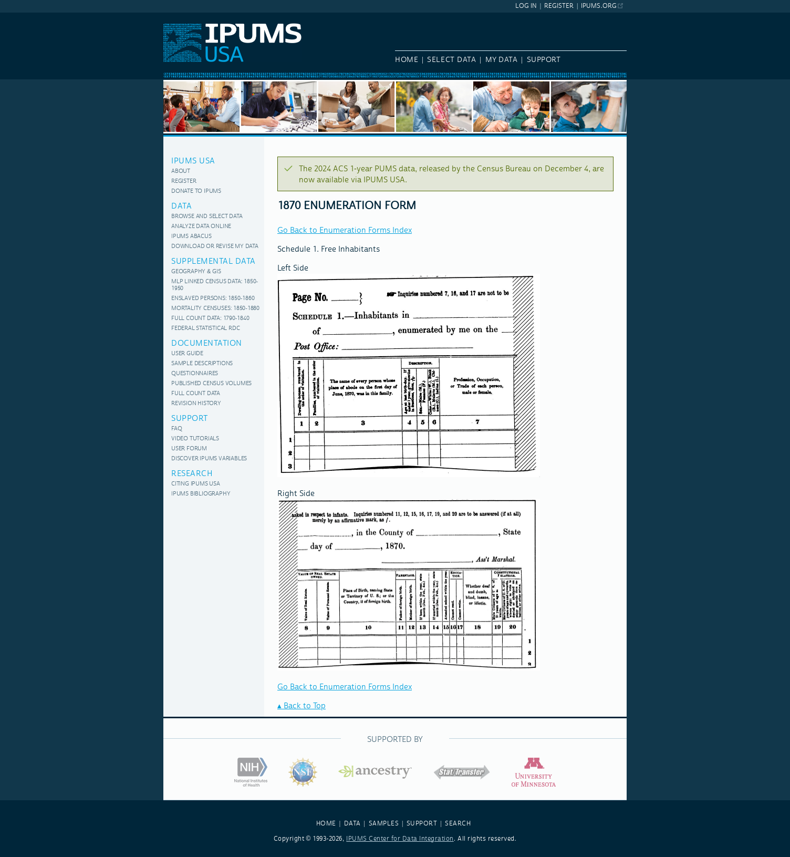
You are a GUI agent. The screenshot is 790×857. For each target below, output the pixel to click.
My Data (501, 60)
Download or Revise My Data (214, 246)
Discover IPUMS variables (209, 459)
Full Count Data (195, 393)
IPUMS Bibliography (200, 494)
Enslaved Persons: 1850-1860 (212, 298)
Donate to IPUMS (196, 191)
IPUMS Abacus (191, 236)
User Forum (189, 449)
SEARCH (458, 824)
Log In (526, 6)
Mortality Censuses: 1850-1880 (215, 308)
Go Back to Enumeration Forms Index (344, 230)
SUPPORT (422, 824)
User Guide (187, 353)
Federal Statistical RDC (205, 328)
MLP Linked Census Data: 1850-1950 (214, 285)
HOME (326, 824)
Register (559, 6)
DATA (352, 824)
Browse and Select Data (207, 216)
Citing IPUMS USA (195, 484)
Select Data (451, 60)
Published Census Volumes (211, 383)
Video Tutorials (195, 439)
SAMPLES (384, 824)
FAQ (176, 429)
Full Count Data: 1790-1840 (210, 318)
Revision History (196, 403)
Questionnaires (194, 373)
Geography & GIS (196, 272)
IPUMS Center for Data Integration (400, 839)
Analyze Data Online (201, 226)
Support (544, 60)
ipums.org (598, 6)
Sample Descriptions (202, 363)
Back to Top (305, 706)
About (180, 171)
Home (406, 60)
